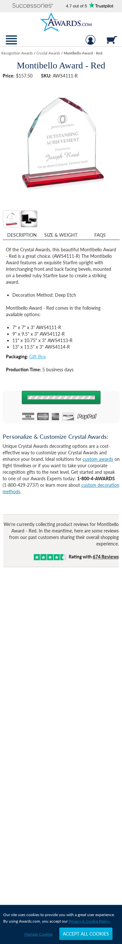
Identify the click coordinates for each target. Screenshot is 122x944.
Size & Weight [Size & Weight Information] (60, 235)
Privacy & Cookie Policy (89, 921)
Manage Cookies (38, 934)
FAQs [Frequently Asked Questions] (100, 235)
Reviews (106, 556)
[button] (33, 6)
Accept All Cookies (86, 934)
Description (22, 235)
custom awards (98, 459)
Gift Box (37, 356)
